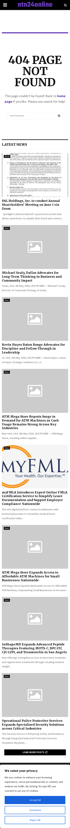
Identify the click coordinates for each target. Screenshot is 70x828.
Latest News (14, 144)
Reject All (35, 820)
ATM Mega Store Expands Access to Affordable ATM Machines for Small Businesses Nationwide (31, 576)
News (7, 228)
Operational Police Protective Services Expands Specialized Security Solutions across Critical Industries (33, 724)
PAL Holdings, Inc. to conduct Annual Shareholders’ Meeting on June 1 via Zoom (31, 204)
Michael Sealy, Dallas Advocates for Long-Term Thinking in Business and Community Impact (32, 276)
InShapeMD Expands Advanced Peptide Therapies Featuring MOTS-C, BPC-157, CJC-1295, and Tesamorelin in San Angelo (34, 648)
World (7, 156)
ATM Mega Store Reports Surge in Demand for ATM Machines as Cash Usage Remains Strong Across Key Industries (30, 422)
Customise (35, 810)
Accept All (35, 800)
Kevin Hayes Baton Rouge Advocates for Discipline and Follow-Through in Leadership (33, 348)
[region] (35, 796)
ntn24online (35, 5)
